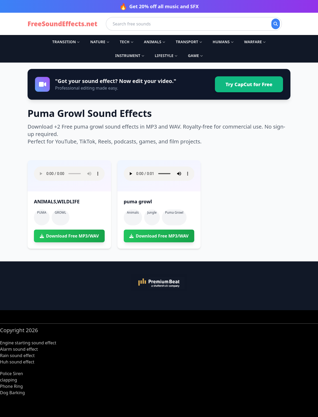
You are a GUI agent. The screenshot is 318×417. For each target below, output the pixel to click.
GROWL (60, 212)
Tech (126, 41)
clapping (8, 380)
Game (195, 55)
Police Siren (11, 373)
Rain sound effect (17, 355)
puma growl (174, 212)
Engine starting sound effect (28, 343)
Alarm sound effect (19, 349)
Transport (189, 41)
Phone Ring (11, 386)
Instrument (129, 55)
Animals (154, 41)
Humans (223, 41)
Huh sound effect (17, 362)
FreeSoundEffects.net (62, 24)
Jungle (152, 212)
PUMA (41, 212)
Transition (66, 41)
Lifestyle (166, 55)
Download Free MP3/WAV (69, 236)
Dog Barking (12, 393)
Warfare (255, 41)
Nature (99, 41)
